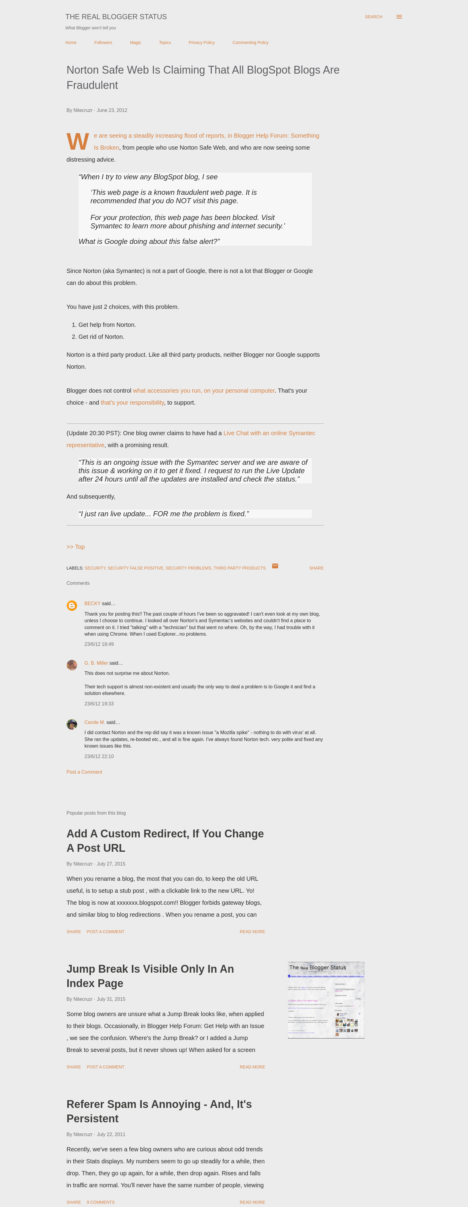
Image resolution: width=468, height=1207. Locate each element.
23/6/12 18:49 (99, 644)
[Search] (373, 16)
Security (95, 568)
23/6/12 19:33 (99, 703)
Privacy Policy (202, 42)
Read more (252, 931)
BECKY (93, 603)
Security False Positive (135, 568)
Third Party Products (240, 568)
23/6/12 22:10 (99, 756)
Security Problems (188, 568)
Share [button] (316, 568)
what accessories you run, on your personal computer (204, 390)
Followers (103, 42)
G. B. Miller (96, 663)
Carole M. (95, 722)
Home (71, 42)
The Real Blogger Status (116, 17)
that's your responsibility (132, 402)
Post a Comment (84, 772)
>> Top (76, 546)
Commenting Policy (251, 42)
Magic (135, 42)
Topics (165, 42)
